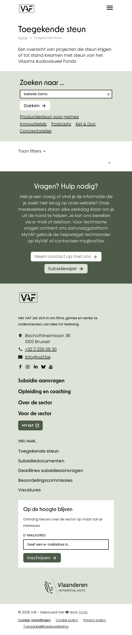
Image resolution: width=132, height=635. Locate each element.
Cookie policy (67, 620)
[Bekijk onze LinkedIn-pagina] (36, 366)
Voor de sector (34, 413)
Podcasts (61, 124)
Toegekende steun (38, 451)
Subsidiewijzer (62, 269)
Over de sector (35, 402)
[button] (110, 8)
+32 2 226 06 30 (41, 349)
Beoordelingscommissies (45, 480)
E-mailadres (34, 535)
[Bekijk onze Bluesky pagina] (43, 366)
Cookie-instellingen (34, 620)
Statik (83, 612)
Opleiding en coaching (44, 391)
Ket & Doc (86, 124)
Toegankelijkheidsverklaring (45, 626)
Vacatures (29, 490)
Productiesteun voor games (49, 117)
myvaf (28, 425)
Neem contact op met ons (63, 256)
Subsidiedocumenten (41, 461)
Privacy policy (94, 620)
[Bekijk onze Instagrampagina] (28, 366)
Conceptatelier (36, 131)
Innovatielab (33, 124)
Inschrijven (38, 558)
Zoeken (32, 106)
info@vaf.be (37, 357)
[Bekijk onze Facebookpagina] (20, 366)
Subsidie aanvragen (41, 380)
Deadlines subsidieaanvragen (50, 470)
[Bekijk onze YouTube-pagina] (51, 366)
